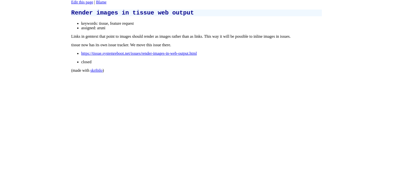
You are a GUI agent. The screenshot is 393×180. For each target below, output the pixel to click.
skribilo (96, 72)
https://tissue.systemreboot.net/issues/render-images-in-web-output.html (139, 55)
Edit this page (82, 2)
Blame (101, 2)
